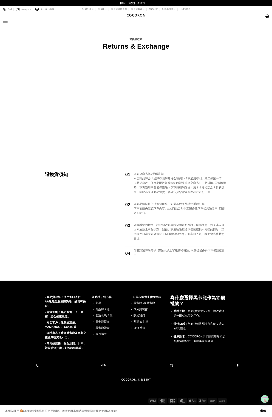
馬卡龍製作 (138, 9)
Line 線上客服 (44, 9)
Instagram (23, 9)
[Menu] (5, 23)
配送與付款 (169, 9)
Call (7, 9)
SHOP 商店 (88, 9)
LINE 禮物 (185, 9)
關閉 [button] (149, 3)
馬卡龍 (102, 9)
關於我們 (153, 9)
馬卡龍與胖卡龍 (119, 9)
